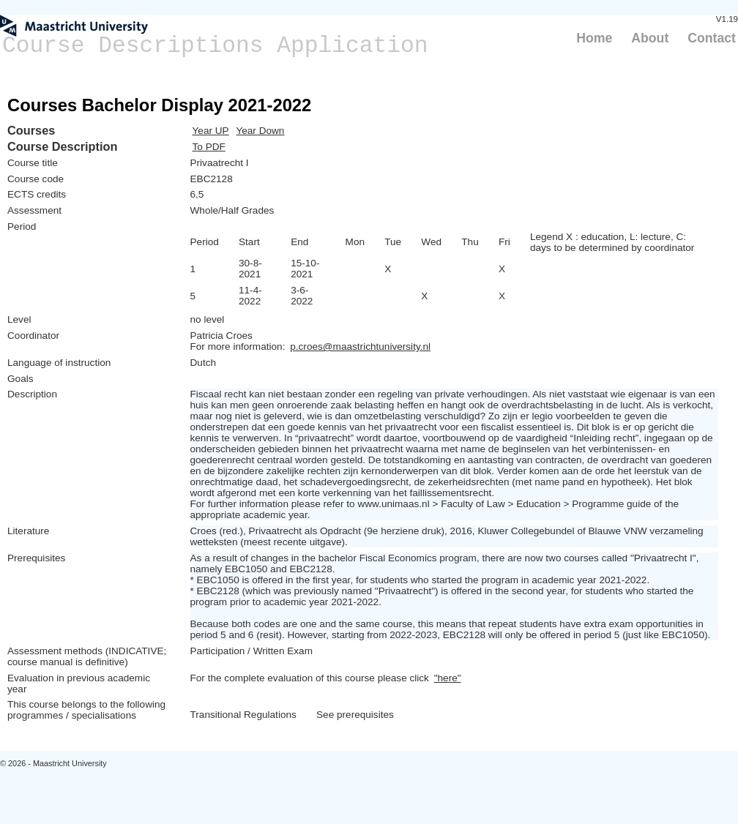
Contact (711, 38)
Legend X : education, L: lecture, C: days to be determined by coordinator (612, 242)
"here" (447, 678)
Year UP (211, 130)
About (649, 38)
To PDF (209, 146)
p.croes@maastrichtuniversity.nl (360, 346)
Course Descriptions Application (215, 46)
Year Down (260, 130)
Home (594, 38)
